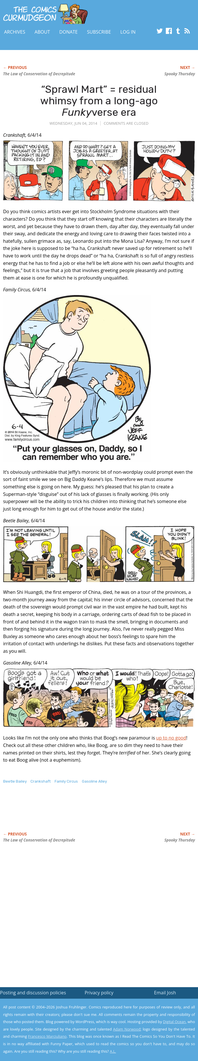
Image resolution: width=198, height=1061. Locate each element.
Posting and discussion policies (33, 992)
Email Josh (165, 992)
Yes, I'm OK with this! (149, 1039)
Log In (128, 32)
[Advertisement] (70, 814)
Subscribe (99, 32)
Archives (14, 32)
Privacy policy (98, 992)
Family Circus (66, 781)
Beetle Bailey (15, 781)
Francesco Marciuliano (47, 1036)
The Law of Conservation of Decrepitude (39, 73)
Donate (68, 32)
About (42, 32)
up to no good (171, 738)
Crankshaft (40, 781)
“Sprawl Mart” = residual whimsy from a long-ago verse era (99, 100)
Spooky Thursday (179, 73)
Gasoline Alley (94, 781)
